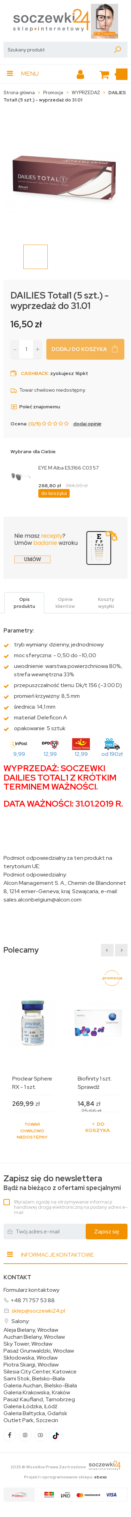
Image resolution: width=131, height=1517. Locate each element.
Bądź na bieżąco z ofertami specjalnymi (62, 1183)
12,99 (50, 754)
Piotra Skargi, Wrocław (31, 1364)
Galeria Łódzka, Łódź (30, 1406)
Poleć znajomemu (35, 406)
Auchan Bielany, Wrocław (34, 1337)
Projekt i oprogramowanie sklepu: (65, 1477)
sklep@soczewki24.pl (38, 1310)
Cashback (34, 373)
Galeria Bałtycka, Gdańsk (35, 1413)
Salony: (20, 1321)
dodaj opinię (87, 424)
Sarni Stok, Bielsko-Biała (34, 1378)
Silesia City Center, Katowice (40, 1371)
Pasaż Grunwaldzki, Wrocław (38, 1350)
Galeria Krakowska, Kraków (36, 1392)
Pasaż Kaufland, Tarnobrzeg (39, 1399)
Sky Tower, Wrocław (27, 1343)
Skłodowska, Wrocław (30, 1357)
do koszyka (54, 493)
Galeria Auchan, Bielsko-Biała (40, 1385)
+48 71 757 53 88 (32, 1300)
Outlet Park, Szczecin (30, 1420)
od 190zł (112, 754)
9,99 (19, 754)
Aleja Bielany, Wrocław (30, 1330)
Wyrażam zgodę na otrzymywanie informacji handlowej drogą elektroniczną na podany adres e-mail (71, 1207)
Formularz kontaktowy (31, 1290)
